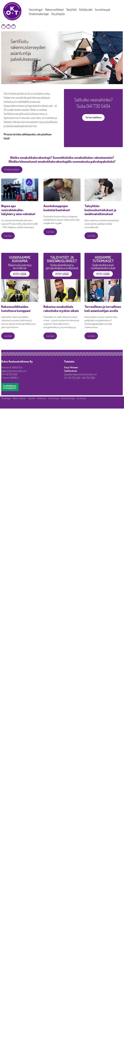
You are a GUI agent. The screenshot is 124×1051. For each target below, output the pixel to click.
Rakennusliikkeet (54, 9)
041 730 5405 (11, 374)
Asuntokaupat (102, 9)
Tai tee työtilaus (93, 117)
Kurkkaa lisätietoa (11, 169)
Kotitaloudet (85, 9)
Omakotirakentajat (39, 14)
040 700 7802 (88, 377)
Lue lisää (8, 235)
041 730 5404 (98, 106)
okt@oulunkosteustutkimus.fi (13, 370)
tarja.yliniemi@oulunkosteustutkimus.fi (80, 374)
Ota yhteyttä (58, 14)
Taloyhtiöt (71, 9)
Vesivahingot (36, 9)
